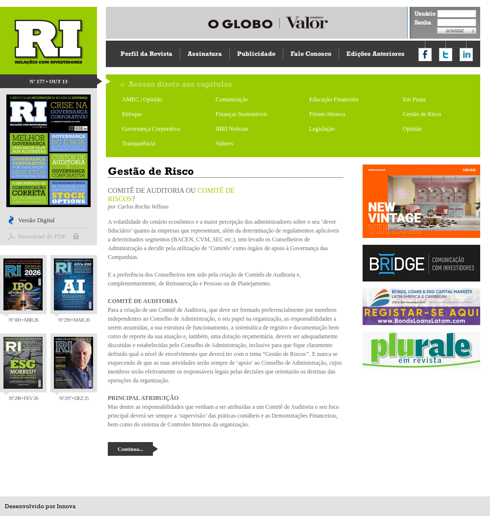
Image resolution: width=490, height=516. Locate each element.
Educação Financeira (333, 99)
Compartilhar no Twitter (445, 54)
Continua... (130, 449)
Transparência (138, 143)
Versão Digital (36, 220)
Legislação (322, 128)
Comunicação (232, 99)
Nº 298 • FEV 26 (23, 369)
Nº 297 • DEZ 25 (73, 369)
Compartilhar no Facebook (425, 54)
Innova (66, 506)
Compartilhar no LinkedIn (466, 54)
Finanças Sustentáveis (242, 114)
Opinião (412, 128)
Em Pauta (414, 99)
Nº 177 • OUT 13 (48, 81)
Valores (224, 143)
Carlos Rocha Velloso (143, 206)
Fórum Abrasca (327, 114)
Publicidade (256, 53)
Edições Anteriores (375, 53)
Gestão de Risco (422, 114)
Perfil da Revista (146, 53)
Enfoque (132, 114)
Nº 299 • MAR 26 (73, 290)
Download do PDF (42, 236)
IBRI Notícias (232, 128)
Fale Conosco (311, 53)
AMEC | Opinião (142, 99)
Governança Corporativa (151, 128)
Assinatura (205, 53)
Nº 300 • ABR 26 (23, 290)
